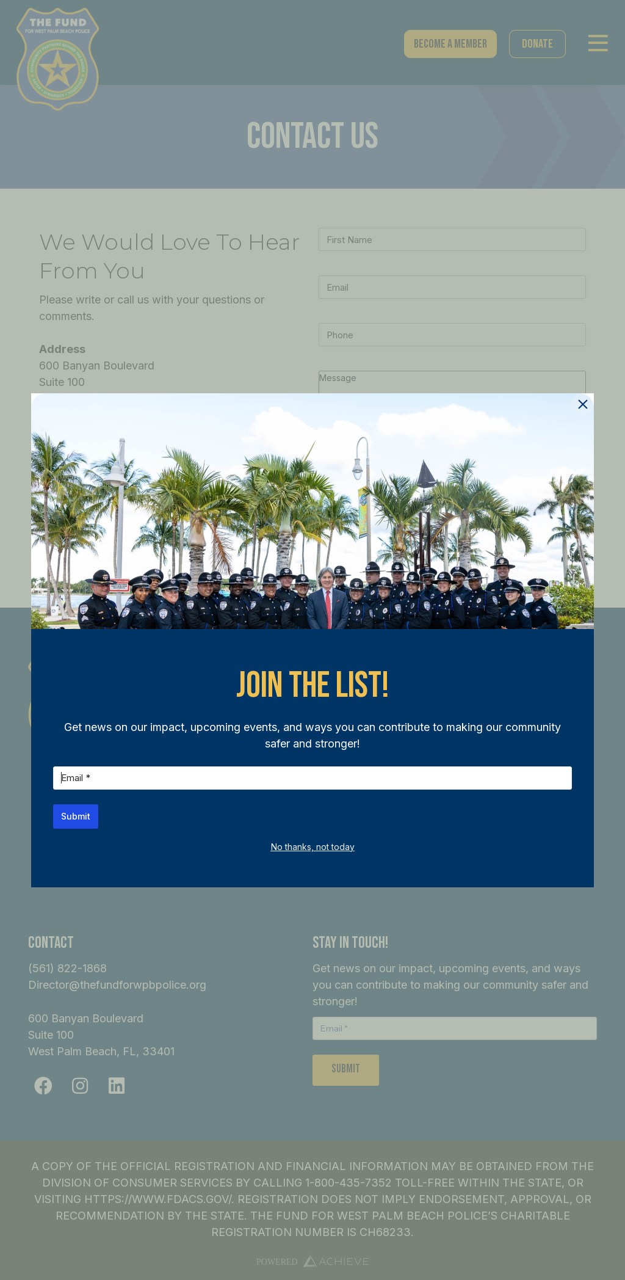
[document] (312, 640)
